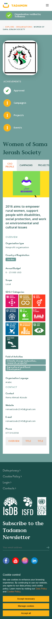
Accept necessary (26, 599)
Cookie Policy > (12, 476)
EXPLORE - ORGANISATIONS (18, 27)
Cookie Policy (13, 591)
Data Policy (41, 588)
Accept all (26, 613)
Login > (7, 482)
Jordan (11, 259)
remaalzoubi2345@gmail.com (21, 409)
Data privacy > (12, 470)
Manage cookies (26, 606)
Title (28, 441)
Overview (13, 441)
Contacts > (9, 488)
